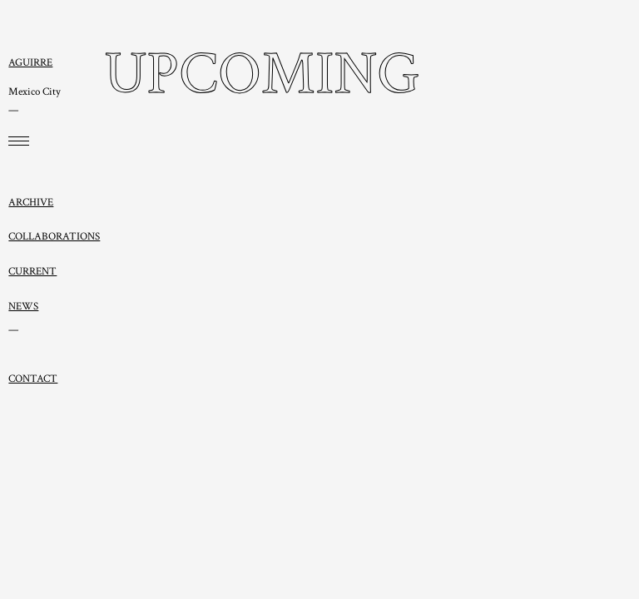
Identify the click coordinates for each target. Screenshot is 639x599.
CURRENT (32, 271)
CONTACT (32, 378)
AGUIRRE (30, 62)
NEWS (23, 306)
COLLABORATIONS (54, 236)
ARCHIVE (30, 202)
